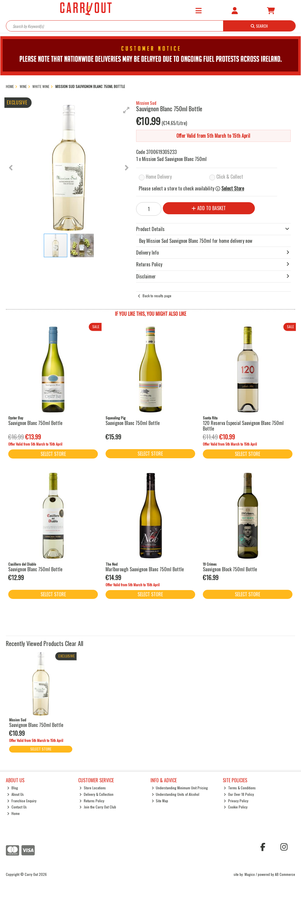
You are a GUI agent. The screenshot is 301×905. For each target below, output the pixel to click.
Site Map (160, 800)
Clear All (74, 643)
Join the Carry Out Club (97, 806)
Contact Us (17, 806)
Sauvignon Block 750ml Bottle (230, 569)
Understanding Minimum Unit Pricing (180, 787)
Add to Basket (209, 208)
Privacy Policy (236, 800)
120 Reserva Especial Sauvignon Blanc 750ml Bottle (243, 425)
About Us (15, 794)
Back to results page (157, 295)
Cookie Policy (236, 806)
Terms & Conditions (240, 787)
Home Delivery (159, 176)
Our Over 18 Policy (239, 794)
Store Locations (92, 787)
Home (13, 813)
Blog (12, 787)
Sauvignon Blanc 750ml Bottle (35, 422)
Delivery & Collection (96, 794)
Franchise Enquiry (21, 800)
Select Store (232, 188)
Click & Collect (229, 176)
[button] (126, 110)
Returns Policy (91, 800)
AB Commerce (285, 874)
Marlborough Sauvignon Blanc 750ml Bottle (145, 569)
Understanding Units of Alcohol (176, 794)
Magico (250, 874)
